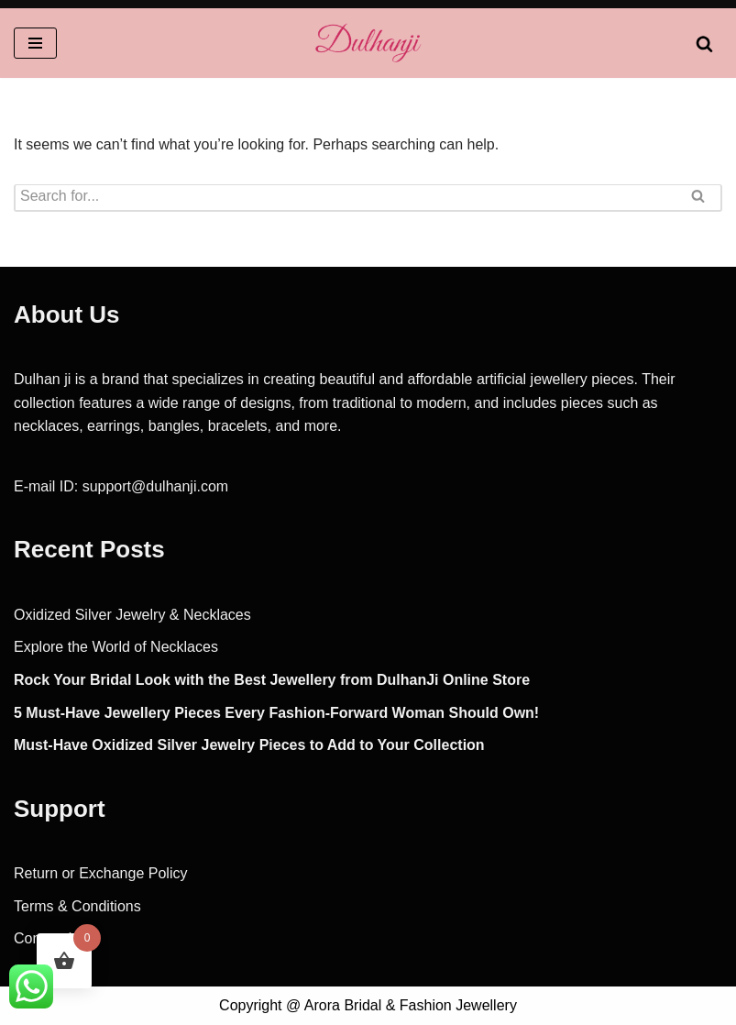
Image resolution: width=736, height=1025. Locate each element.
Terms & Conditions (77, 906)
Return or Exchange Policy (100, 873)
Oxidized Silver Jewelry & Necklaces (132, 615)
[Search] (704, 43)
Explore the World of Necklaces (116, 647)
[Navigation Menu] (35, 43)
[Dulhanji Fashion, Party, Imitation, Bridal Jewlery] (368, 43)
